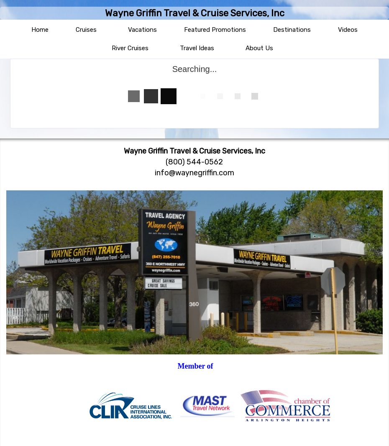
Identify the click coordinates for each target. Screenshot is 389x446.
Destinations (292, 29)
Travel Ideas (197, 48)
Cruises (86, 29)
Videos (348, 29)
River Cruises (130, 48)
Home (40, 29)
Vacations (142, 29)
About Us (259, 48)
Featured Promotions (215, 29)
